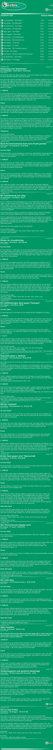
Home (51, 5)
